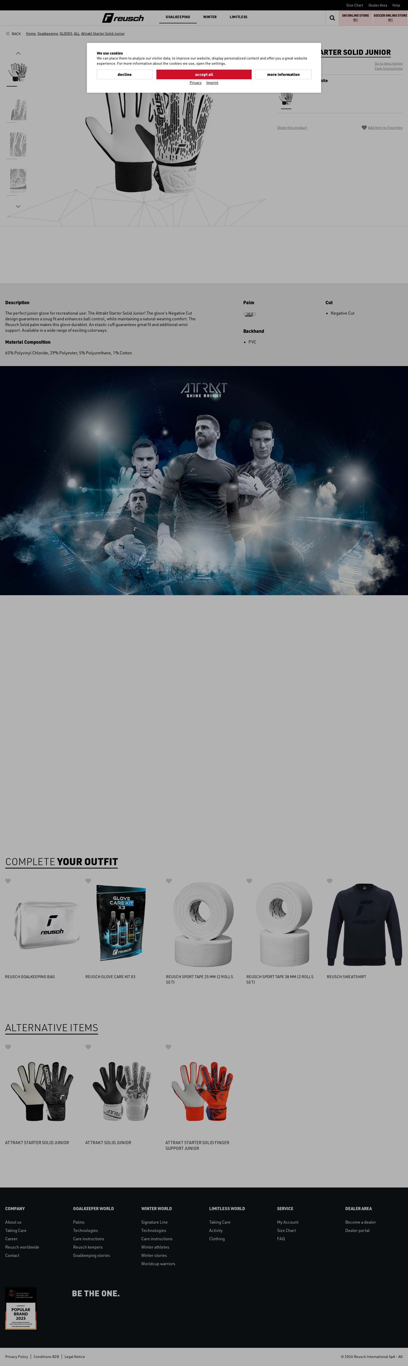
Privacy (196, 82)
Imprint (212, 82)
